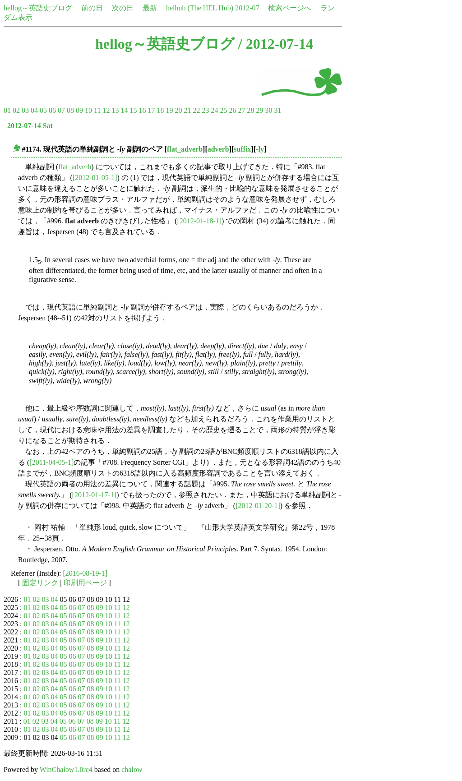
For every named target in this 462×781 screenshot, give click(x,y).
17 (151, 110)
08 (70, 110)
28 (250, 110)
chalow (131, 769)
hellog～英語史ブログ (38, 8)
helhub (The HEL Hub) (199, 8)
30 (268, 110)
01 (7, 110)
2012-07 (247, 8)
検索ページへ (289, 8)
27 (241, 110)
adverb (218, 149)
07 (61, 110)
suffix (242, 149)
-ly (260, 149)
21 (187, 110)
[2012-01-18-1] (199, 221)
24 (214, 110)
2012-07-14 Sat (30, 125)
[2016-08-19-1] (85, 573)
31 (277, 110)
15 (133, 110)
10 (88, 110)
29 (259, 110)
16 (142, 110)
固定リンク (40, 583)
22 (196, 110)
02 (16, 110)
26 (232, 110)
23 (205, 110)
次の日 (123, 8)
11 (97, 110)
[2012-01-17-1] (94, 495)
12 (106, 110)
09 (79, 110)
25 (223, 110)
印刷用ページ (85, 583)
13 (115, 110)
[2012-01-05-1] (95, 177)
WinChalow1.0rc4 (66, 769)
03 (25, 110)
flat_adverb (185, 149)
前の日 (92, 8)
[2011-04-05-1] (51, 462)
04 (34, 110)
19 (169, 110)
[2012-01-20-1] (258, 505)
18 (160, 110)
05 (43, 110)
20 (178, 110)
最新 (150, 8)
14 (124, 110)
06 (52, 110)
